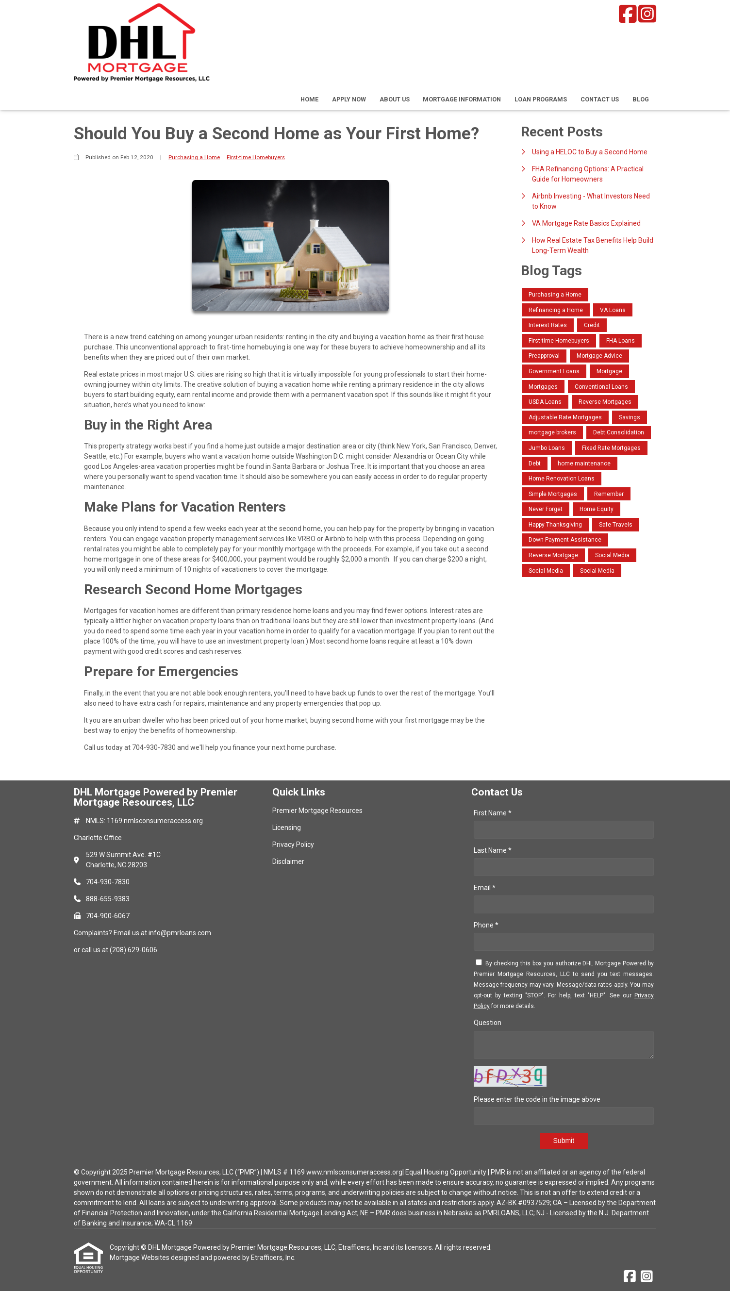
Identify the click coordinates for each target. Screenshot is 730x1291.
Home (309, 99)
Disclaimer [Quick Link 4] (288, 861)
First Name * (493, 813)
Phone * (486, 925)
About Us (395, 99)
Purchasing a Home (194, 157)
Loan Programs (540, 99)
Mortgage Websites (140, 1257)
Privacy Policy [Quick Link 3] (293, 844)
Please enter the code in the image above (537, 1099)
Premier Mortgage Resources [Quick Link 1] (317, 810)
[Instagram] (647, 13)
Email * (485, 888)
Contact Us (600, 99)
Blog (640, 99)
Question (487, 1022)
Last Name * (493, 850)
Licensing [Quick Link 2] (286, 827)
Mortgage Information (462, 99)
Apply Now (349, 99)
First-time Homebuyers (256, 157)
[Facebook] (628, 13)
